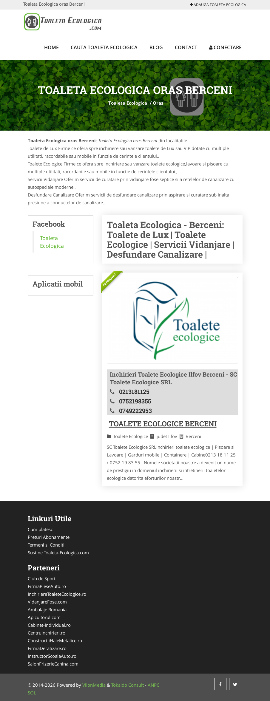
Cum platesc (40, 529)
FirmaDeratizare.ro (47, 648)
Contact (186, 47)
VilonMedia (94, 685)
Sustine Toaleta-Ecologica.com (58, 552)
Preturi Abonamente (49, 537)
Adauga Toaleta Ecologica (218, 4)
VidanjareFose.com (47, 602)
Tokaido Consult (127, 685)
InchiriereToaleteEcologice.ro (57, 594)
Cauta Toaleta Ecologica (104, 47)
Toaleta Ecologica (127, 103)
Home (51, 47)
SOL (32, 693)
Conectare (225, 47)
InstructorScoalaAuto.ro (52, 656)
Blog (156, 47)
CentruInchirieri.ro (46, 633)
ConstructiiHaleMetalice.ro (55, 640)
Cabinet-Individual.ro (49, 625)
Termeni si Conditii (47, 545)
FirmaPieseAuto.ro (47, 586)
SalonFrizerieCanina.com (53, 664)
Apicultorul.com (44, 617)
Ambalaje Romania (47, 609)
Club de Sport (41, 578)
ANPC (153, 685)
